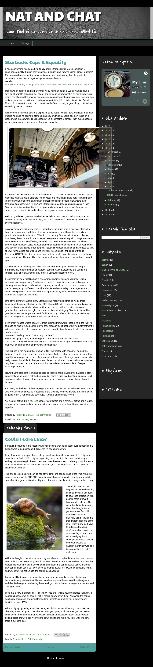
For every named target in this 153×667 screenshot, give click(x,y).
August (111, 169)
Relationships (19, 639)
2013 (108, 214)
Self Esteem (107, 341)
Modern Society (20, 419)
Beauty (105, 265)
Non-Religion (108, 305)
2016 (108, 143)
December (113, 152)
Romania (106, 336)
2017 (108, 139)
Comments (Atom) (56, 658)
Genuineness (108, 285)
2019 (108, 130)
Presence (106, 320)
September (113, 165)
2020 (108, 126)
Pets (104, 315)
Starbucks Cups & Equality (36, 62)
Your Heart (107, 356)
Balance (106, 260)
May (110, 178)
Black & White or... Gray (113, 270)
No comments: (43, 415)
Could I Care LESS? (26, 439)
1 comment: (44, 634)
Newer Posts (12, 647)
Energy (105, 275)
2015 (108, 148)
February (112, 200)
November (113, 156)
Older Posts (87, 647)
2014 (108, 210)
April (110, 182)
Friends (105, 280)
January (112, 204)
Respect (33, 419)
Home (11, 43)
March (111, 186)
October (112, 160)
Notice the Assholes (111, 310)
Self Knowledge (35, 639)
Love (104, 295)
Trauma (105, 351)
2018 (108, 135)
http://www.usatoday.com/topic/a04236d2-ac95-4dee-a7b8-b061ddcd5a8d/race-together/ (49, 84)
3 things (25, 43)
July (110, 173)
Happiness (107, 290)
